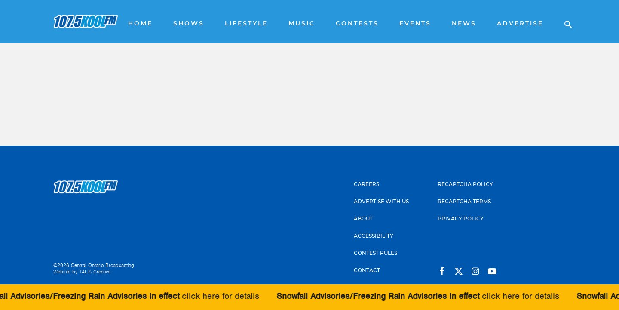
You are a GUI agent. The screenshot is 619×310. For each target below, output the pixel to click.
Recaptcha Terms (464, 202)
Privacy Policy (461, 219)
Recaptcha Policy (465, 184)
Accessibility (373, 236)
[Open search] (564, 21)
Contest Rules (375, 253)
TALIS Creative (94, 271)
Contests (357, 24)
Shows (188, 24)
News (464, 24)
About (363, 219)
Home (140, 24)
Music (301, 24)
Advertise (520, 24)
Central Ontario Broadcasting (102, 265)
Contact (367, 270)
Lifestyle (246, 24)
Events (415, 24)
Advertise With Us (381, 202)
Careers (366, 184)
